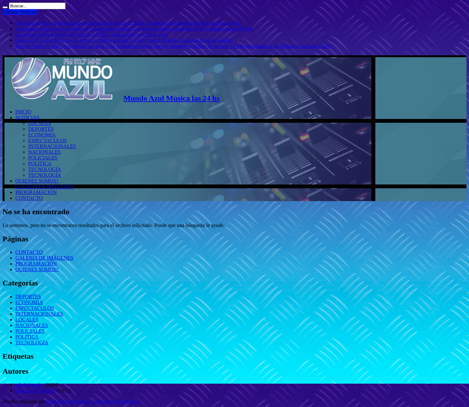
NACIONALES (44, 152)
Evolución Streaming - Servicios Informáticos (93, 401)
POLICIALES (43, 157)
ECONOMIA (42, 134)
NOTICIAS (27, 117)
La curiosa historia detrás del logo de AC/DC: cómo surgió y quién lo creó (91, 34)
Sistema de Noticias (35, 390)
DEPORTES (41, 129)
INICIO (23, 111)
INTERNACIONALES (52, 146)
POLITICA (39, 163)
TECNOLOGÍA (44, 169)
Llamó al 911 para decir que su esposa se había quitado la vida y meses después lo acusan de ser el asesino (124, 40)
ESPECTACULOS (47, 140)
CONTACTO (29, 198)
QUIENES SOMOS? (37, 181)
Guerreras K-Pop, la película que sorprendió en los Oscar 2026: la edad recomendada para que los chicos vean (128, 23)
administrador (29, 384)
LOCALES (39, 123)
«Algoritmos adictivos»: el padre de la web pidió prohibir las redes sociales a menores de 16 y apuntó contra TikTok (134, 28)
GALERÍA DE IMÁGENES (44, 186)
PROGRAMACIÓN (36, 192)
